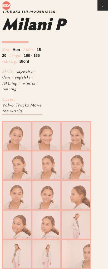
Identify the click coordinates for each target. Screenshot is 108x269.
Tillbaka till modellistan (29, 12)
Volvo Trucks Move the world (22, 108)
